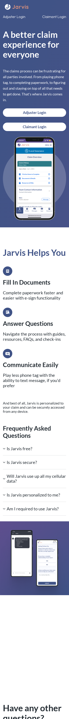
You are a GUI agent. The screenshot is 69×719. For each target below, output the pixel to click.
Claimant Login (54, 17)
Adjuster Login (14, 17)
